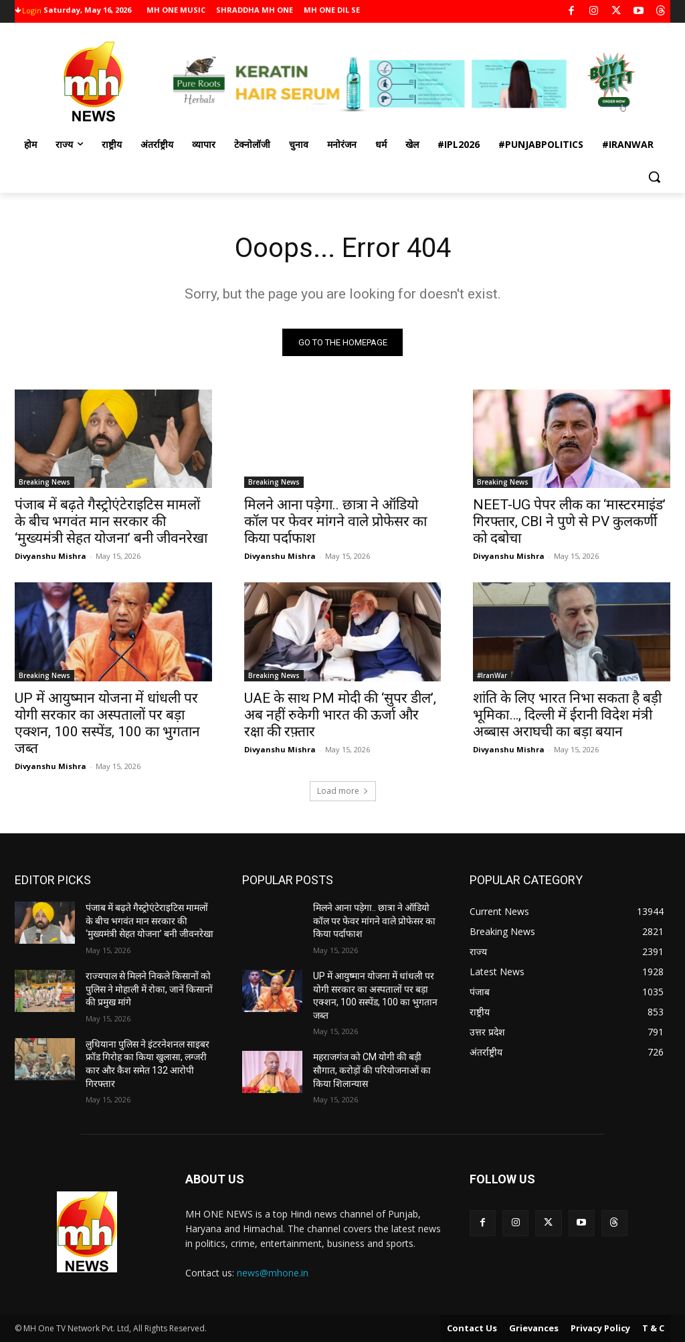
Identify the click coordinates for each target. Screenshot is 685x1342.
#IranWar (492, 674)
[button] (654, 177)
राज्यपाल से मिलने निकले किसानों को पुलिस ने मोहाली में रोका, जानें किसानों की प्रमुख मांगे (149, 989)
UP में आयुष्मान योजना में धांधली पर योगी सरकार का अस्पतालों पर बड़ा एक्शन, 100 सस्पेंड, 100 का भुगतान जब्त (107, 722)
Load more (343, 790)
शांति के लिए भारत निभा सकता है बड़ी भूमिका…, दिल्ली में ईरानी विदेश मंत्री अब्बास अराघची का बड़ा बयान (567, 714)
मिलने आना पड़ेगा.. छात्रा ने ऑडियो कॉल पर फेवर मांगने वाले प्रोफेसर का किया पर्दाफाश (335, 521)
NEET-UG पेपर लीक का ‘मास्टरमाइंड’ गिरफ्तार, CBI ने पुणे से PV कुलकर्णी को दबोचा (569, 521)
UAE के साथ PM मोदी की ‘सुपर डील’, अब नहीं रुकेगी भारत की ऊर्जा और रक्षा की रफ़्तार (340, 714)
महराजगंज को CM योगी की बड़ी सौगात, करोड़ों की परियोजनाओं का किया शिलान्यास (372, 1070)
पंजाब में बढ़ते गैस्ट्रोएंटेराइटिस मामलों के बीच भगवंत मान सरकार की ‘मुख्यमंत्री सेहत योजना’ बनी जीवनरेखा (111, 521)
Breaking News (44, 482)
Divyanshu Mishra (50, 556)
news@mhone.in (272, 1272)
